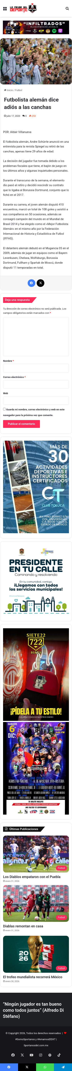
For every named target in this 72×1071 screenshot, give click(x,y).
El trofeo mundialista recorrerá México (32, 977)
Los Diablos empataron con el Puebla (31, 877)
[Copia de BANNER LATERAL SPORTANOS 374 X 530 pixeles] (36, 720)
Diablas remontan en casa (23, 926)
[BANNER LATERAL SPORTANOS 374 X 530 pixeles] (36, 813)
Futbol (18, 90)
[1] (36, 532)
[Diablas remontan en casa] (36, 903)
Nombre (8, 360)
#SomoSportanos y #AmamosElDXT (35, 1039)
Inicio (8, 90)
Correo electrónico (14, 377)
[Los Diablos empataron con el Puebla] (36, 854)
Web (5, 393)
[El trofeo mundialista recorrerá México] (36, 954)
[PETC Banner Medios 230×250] (36, 615)
